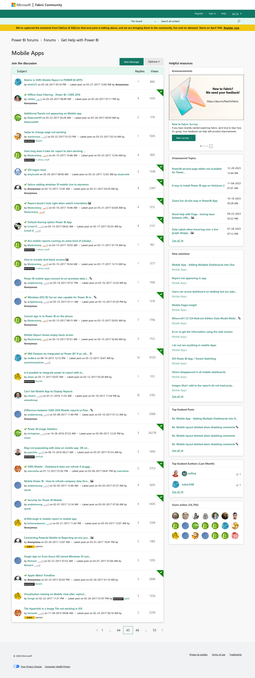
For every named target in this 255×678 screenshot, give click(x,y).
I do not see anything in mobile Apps (194, 345)
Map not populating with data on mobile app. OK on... (56, 448)
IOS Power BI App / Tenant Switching (194, 358)
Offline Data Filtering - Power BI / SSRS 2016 (54, 94)
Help (223, 13)
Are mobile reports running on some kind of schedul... (60, 241)
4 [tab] (207, 146)
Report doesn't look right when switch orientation (58, 203)
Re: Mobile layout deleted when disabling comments (204, 427)
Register (199, 13)
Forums (70, 4)
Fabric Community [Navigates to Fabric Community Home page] (48, 5)
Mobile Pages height (184, 305)
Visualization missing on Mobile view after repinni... (55, 594)
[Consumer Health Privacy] (57, 666)
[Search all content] (201, 21)
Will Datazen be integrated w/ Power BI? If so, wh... (58, 353)
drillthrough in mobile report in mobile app (50, 518)
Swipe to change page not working (45, 132)
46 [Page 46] (137, 630)
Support (160, 4)
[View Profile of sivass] (27, 437)
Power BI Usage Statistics (42, 429)
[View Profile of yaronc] (39, 546)
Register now (231, 28)
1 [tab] (201, 146)
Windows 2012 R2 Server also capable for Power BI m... (61, 297)
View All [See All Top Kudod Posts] (178, 451)
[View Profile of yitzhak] (39, 456)
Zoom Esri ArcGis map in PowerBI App (194, 200)
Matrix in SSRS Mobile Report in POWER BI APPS (53, 80)
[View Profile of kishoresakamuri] (36, 523)
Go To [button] (235, 13)
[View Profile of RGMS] (38, 140)
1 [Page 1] (102, 630)
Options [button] (152, 61)
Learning (145, 4)
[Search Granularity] (143, 21)
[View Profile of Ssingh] (31, 598)
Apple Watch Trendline (41, 575)
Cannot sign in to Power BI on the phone (48, 316)
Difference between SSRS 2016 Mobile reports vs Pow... (57, 410)
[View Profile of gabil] (126, 598)
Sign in (212, 13)
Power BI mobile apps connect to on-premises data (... (56, 278)
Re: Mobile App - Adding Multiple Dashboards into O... (205, 418)
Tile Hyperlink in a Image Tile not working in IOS (53, 608)
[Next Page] (161, 630)
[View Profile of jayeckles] (32, 452)
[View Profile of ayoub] (27, 489)
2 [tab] (203, 146)
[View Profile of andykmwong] (34, 282)
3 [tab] (205, 146)
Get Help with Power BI (80, 39)
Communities (116, 4)
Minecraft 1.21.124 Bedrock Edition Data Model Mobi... (205, 318)
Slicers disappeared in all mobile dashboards (198, 372)
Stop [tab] (211, 146)
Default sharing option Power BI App (50, 222)
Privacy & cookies (198, 654)
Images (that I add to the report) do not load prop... (203, 385)
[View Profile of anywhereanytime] (34, 362)
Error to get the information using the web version (202, 331)
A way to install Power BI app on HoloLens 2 (198, 185)
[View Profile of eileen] (30, 377)
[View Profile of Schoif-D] (32, 226)
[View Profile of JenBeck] (31, 358)
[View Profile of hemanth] (32, 613)
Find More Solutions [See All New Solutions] (178, 396)
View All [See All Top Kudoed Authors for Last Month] (178, 492)
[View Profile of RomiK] (38, 381)
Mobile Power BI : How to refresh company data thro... (57, 481)
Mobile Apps (179, 269)
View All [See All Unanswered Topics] (178, 241)
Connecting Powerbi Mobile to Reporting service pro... (57, 537)
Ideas (100, 4)
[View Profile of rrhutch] (31, 395)
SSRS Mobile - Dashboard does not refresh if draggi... (60, 466)
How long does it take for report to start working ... (55, 151)
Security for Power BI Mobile (45, 500)
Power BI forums (25, 39)
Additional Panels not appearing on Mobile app (52, 113)
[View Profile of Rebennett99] (34, 117)
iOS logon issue (37, 169)
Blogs (132, 4)
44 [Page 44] (118, 630)
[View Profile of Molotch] (32, 561)
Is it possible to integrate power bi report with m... (54, 372)
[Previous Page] (95, 630)
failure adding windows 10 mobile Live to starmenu (58, 184)
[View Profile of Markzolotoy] (34, 155)
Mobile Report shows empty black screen (48, 335)
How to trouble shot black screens (45, 259)
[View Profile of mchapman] (33, 433)
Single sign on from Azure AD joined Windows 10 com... (57, 556)
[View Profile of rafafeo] (31, 99)
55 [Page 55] (154, 630)
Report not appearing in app (189, 278)
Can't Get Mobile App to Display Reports (48, 391)
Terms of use (218, 654)
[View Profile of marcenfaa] (33, 471)
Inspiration (85, 4)
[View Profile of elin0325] (32, 84)
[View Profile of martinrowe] (33, 136)
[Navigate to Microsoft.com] (21, 5)
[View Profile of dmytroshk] (33, 174)
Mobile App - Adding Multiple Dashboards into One (203, 264)
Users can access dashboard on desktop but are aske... (204, 291)
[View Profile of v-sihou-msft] (42, 159)
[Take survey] (184, 138)
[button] (132, 61)
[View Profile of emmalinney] (31, 400)
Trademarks (236, 654)
